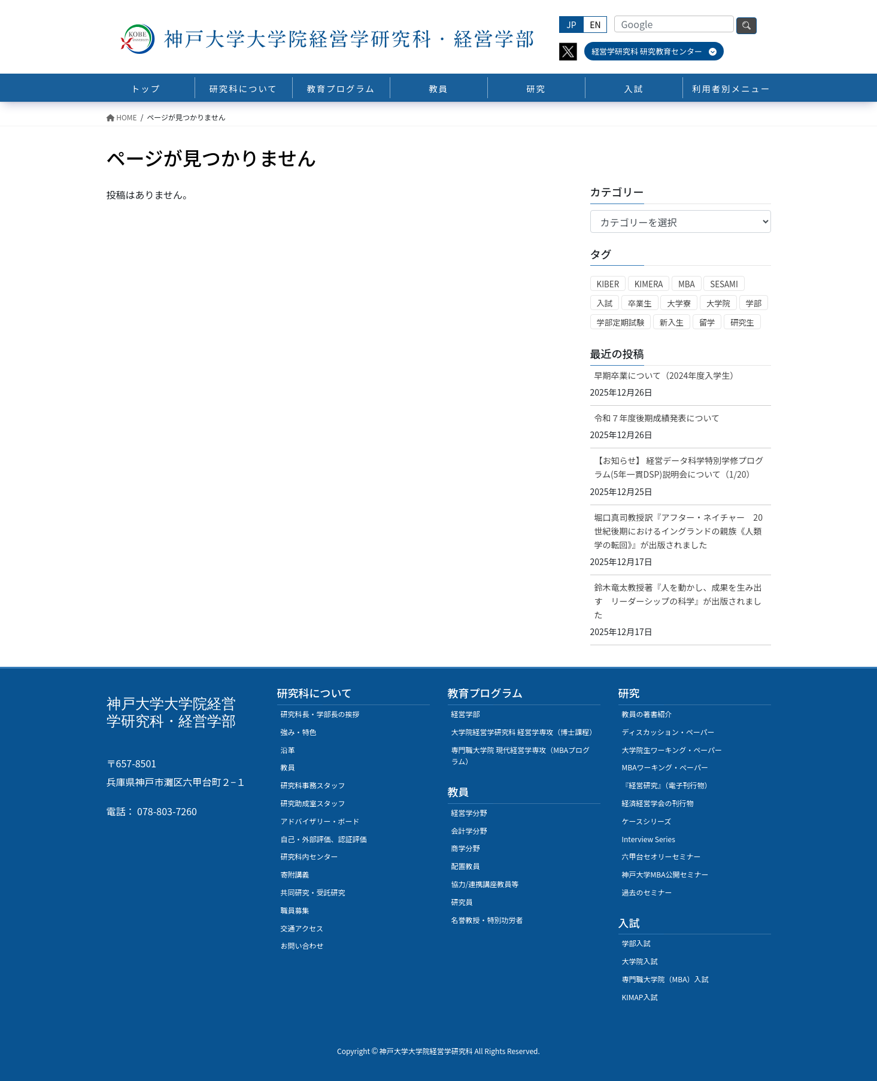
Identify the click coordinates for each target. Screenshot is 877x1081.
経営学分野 (469, 812)
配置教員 (465, 866)
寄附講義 (295, 874)
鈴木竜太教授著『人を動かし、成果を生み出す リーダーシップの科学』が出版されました (678, 601)
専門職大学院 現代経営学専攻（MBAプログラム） (520, 756)
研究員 (462, 902)
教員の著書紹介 (647, 714)
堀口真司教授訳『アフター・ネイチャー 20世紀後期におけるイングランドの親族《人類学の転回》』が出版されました (678, 531)
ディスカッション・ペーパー (668, 732)
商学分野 (465, 848)
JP (571, 25)
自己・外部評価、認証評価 (324, 839)
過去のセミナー (647, 892)
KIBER (608, 284)
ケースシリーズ (647, 821)
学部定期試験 (621, 322)
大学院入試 (640, 961)
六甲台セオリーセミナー (661, 856)
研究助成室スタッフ (313, 803)
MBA (686, 284)
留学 (707, 322)
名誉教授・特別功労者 (487, 920)
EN (595, 25)
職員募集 (295, 910)
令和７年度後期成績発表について (657, 418)
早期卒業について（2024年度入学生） (666, 375)
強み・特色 (299, 732)
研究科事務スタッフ (313, 785)
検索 (746, 25)
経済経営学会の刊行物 (658, 803)
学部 (754, 303)
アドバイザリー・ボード (320, 821)
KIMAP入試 (640, 997)
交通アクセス (302, 928)
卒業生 (640, 303)
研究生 (742, 322)
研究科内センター (309, 856)
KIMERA (649, 284)
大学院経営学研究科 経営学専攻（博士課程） (524, 732)
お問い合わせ (302, 945)
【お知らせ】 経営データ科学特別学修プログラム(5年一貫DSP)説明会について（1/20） (679, 467)
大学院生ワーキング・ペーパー (672, 750)
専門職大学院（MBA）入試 (665, 979)
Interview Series (648, 839)
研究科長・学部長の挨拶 (320, 714)
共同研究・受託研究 (313, 892)
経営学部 (465, 714)
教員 (288, 767)
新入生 (672, 322)
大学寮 (679, 303)
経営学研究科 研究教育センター (654, 51)
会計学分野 (469, 830)
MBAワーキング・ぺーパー (665, 767)
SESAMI (724, 284)
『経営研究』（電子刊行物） (667, 785)
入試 (605, 303)
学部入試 (636, 943)
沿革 (288, 750)
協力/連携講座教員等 (485, 884)
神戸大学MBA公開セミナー (665, 874)
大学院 (718, 303)
